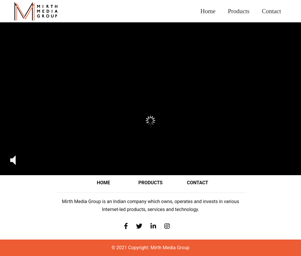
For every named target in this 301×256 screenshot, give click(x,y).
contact (197, 182)
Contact (271, 11)
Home (211, 8)
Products (239, 11)
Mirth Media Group (170, 247)
